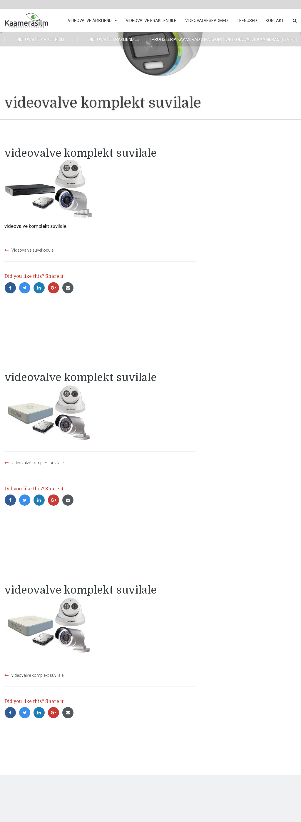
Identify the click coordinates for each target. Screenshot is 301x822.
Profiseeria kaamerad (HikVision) (187, 39)
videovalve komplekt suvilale (37, 462)
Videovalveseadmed (206, 20)
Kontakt (275, 20)
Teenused (247, 20)
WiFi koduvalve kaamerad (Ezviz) (260, 39)
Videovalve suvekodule (32, 250)
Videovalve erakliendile (151, 20)
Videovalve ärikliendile (92, 20)
